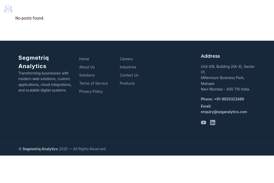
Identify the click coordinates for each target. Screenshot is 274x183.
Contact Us (129, 75)
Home (84, 59)
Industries (128, 67)
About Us (87, 67)
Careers (126, 59)
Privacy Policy (91, 91)
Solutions (87, 75)
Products (127, 83)
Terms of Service (93, 83)
